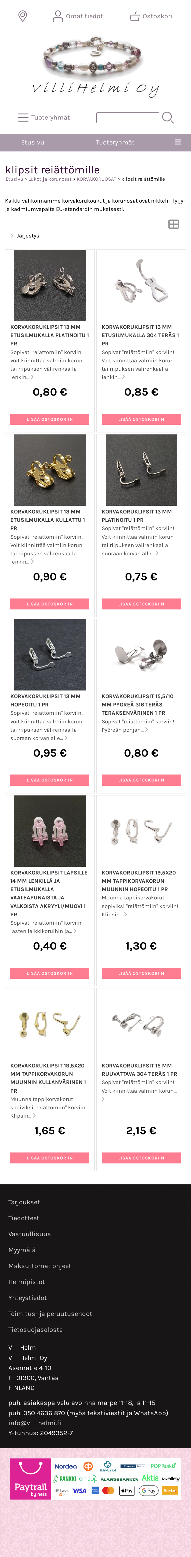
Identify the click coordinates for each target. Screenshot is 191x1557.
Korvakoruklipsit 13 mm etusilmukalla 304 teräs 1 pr (140, 335)
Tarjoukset (24, 1202)
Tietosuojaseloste (35, 1329)
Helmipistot (26, 1282)
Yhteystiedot (27, 1298)
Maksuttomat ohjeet (39, 1266)
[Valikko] (178, 142)
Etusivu (32, 142)
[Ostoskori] (151, 16)
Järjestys (24, 235)
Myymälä (22, 1250)
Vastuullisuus (29, 1234)
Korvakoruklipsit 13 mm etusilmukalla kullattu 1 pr (47, 519)
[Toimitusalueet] (23, 16)
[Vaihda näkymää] (173, 226)
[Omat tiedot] (78, 16)
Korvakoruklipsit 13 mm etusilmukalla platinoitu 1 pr (49, 335)
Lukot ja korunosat (50, 179)
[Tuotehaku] (127, 117)
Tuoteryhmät (115, 142)
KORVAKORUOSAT (96, 179)
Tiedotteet (23, 1218)
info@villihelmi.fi (34, 1423)
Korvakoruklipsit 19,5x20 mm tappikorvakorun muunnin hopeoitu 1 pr (139, 881)
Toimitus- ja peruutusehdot (50, 1314)
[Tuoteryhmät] (44, 118)
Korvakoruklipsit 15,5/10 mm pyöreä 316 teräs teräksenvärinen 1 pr (138, 704)
